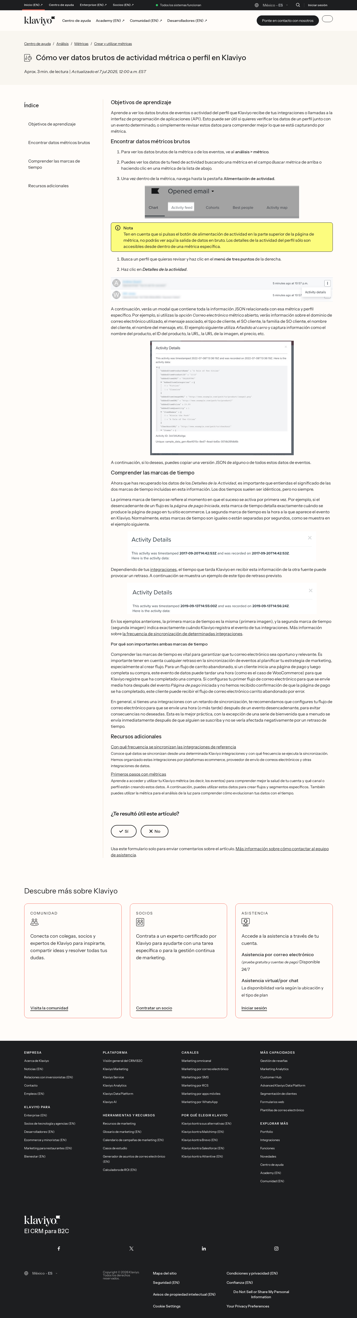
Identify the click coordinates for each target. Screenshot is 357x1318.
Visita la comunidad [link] (49, 1007)
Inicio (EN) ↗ (33, 4)
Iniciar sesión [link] (254, 1007)
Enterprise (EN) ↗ (93, 4)
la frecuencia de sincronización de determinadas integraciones (182, 633)
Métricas (81, 43)
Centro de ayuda (61, 4)
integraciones (163, 569)
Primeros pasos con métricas (138, 774)
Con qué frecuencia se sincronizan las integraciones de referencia (173, 746)
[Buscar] (298, 5)
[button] (222, 202)
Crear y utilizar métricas (113, 43)
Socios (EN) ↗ (123, 4)
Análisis (62, 43)
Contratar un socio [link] (154, 1007)
